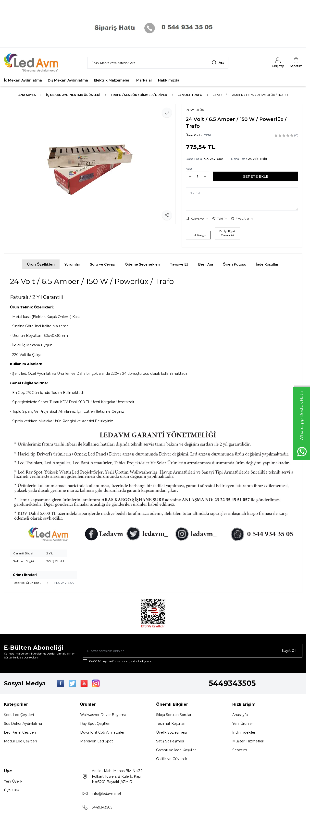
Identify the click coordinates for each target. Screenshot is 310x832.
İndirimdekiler (243, 732)
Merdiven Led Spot (96, 741)
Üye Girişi (12, 790)
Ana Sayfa (27, 95)
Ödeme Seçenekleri (142, 264)
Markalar (144, 80)
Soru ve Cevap (102, 264)
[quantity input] (197, 176)
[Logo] (33, 62)
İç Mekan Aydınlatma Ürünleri (73, 95)
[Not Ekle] (242, 199)
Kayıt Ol (289, 650)
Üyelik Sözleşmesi (171, 732)
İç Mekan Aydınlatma (23, 80)
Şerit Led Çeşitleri (19, 715)
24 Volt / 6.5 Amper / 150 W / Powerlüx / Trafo (250, 95)
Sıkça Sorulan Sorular (173, 715)
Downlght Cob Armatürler (102, 732)
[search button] (218, 62)
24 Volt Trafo (189, 95)
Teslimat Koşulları (170, 723)
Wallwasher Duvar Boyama (103, 715)
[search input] (157, 63)
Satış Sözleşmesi (170, 741)
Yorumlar (72, 264)
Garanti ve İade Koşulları (176, 750)
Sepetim (239, 750)
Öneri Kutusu (234, 264)
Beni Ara (205, 264)
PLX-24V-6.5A (213, 159)
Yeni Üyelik (13, 781)
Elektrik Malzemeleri (112, 80)
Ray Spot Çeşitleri (95, 723)
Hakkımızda (168, 80)
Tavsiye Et (179, 264)
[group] (89, 164)
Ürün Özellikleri (41, 264)
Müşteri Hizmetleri (248, 741)
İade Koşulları (267, 264)
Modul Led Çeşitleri (20, 741)
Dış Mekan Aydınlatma (68, 80)
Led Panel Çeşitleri (20, 732)
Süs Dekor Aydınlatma (23, 723)
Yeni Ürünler (242, 723)
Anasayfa (240, 715)
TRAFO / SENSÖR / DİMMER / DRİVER (139, 95)
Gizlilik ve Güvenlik (171, 759)
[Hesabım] (278, 62)
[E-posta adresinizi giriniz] (193, 650)
